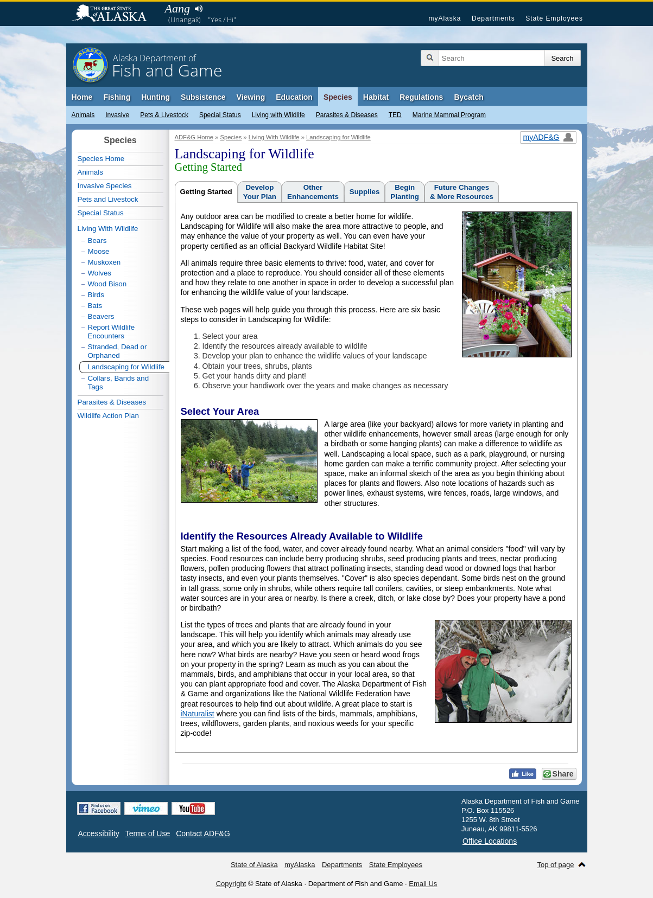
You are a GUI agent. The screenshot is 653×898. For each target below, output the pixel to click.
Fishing (116, 97)
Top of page (555, 865)
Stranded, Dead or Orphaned (117, 351)
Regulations (421, 97)
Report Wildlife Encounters (111, 331)
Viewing (251, 97)
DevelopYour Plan (259, 192)
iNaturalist (197, 713)
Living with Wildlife (278, 115)
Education (294, 97)
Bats (95, 306)
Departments (493, 18)
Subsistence (203, 97)
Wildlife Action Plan (108, 416)
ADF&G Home (194, 137)
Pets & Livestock (164, 115)
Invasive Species (105, 186)
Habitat (376, 97)
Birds (96, 295)
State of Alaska (114, 14)
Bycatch (468, 97)
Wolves (99, 273)
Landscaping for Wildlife (338, 137)
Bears (97, 240)
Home (82, 97)
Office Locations (489, 841)
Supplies (365, 192)
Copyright (231, 884)
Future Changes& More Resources (461, 192)
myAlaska (444, 18)
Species (338, 97)
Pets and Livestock (108, 199)
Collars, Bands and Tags (118, 382)
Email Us (423, 884)
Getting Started (206, 192)
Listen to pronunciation (199, 8)
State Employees (554, 18)
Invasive (117, 115)
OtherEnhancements (313, 192)
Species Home (101, 159)
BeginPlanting (404, 192)
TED (395, 115)
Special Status (220, 115)
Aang (177, 8)
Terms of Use (147, 833)
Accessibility (98, 833)
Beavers (101, 316)
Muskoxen (104, 262)
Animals (83, 115)
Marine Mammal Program (449, 115)
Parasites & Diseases (347, 115)
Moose (99, 251)
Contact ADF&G (203, 833)
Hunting (155, 97)
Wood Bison (107, 284)
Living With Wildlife (274, 137)
